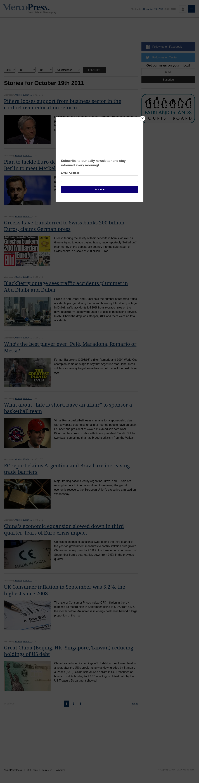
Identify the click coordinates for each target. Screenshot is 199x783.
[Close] (142, 118)
